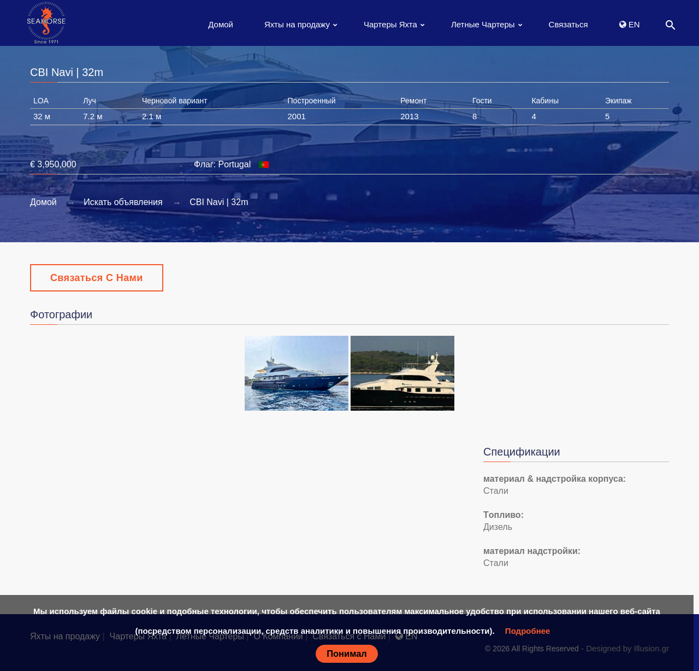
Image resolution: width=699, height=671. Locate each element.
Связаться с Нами (96, 277)
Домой (220, 24)
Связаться (568, 24)
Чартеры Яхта (390, 24)
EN (629, 24)
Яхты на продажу (297, 24)
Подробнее (527, 630)
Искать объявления (123, 202)
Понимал (347, 653)
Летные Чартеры (483, 24)
